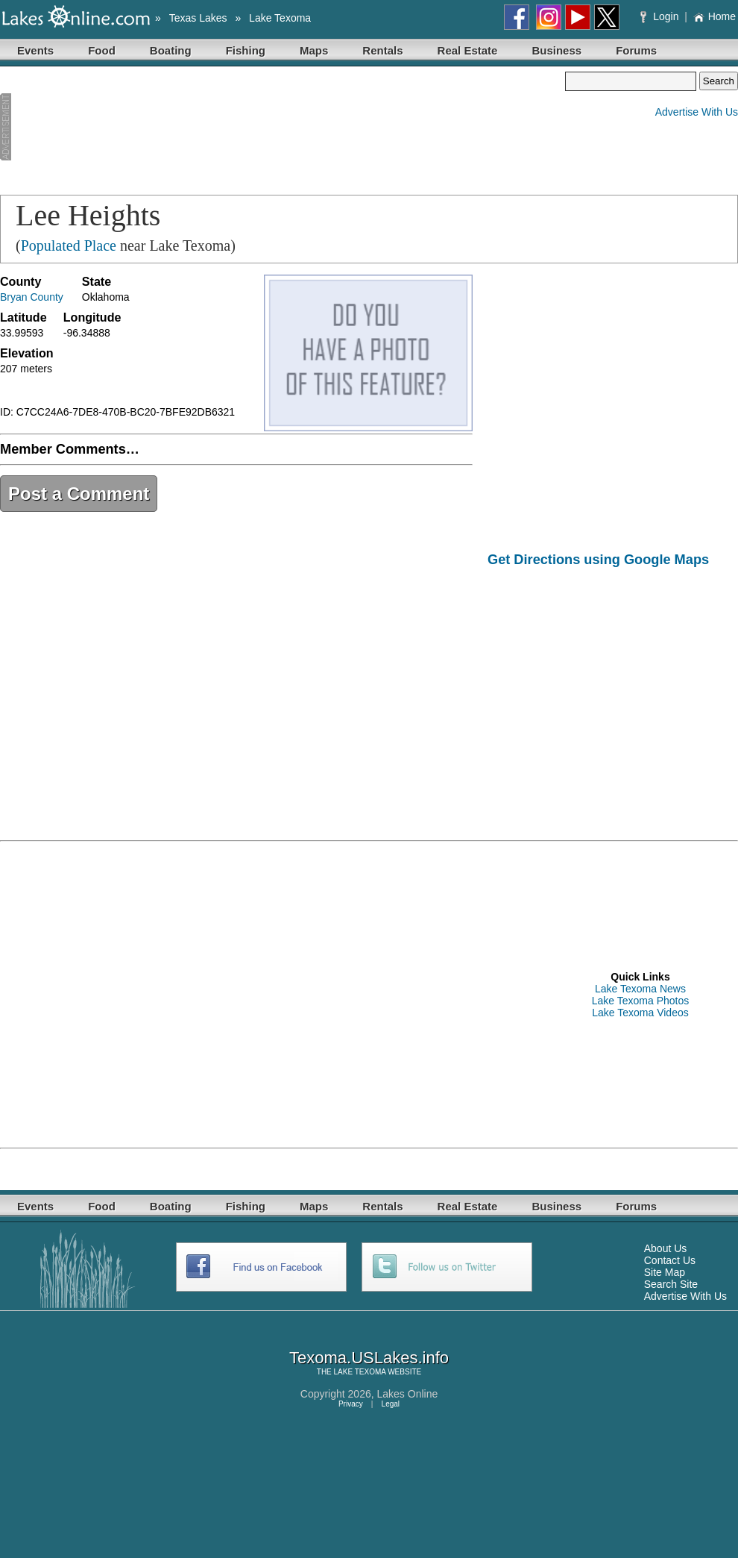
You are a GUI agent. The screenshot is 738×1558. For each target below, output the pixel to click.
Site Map (664, 1272)
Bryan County (31, 297)
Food (102, 50)
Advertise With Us (696, 112)
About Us (665, 1248)
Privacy (350, 1404)
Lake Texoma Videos (640, 1013)
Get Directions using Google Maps (598, 559)
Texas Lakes (198, 18)
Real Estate (468, 50)
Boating (171, 50)
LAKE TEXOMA (360, 1372)
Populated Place (68, 245)
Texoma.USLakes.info (369, 1357)
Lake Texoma (280, 18)
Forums (636, 50)
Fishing (245, 50)
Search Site (671, 1284)
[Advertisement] (80, 128)
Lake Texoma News (640, 989)
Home (714, 16)
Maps (314, 50)
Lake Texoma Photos (641, 1001)
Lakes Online (407, 1394)
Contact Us (670, 1260)
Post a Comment (78, 494)
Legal (391, 1404)
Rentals (382, 50)
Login (660, 16)
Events (35, 50)
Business (556, 50)
